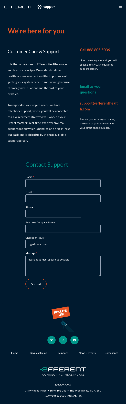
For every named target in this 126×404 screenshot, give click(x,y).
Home (14, 352)
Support (63, 352)
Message (31, 253)
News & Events (87, 352)
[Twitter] (51, 340)
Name (29, 176)
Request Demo (38, 352)
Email (29, 191)
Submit (36, 284)
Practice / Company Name (40, 222)
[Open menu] (120, 6)
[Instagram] (63, 340)
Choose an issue (35, 237)
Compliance (111, 352)
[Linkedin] (74, 340)
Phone (29, 207)
